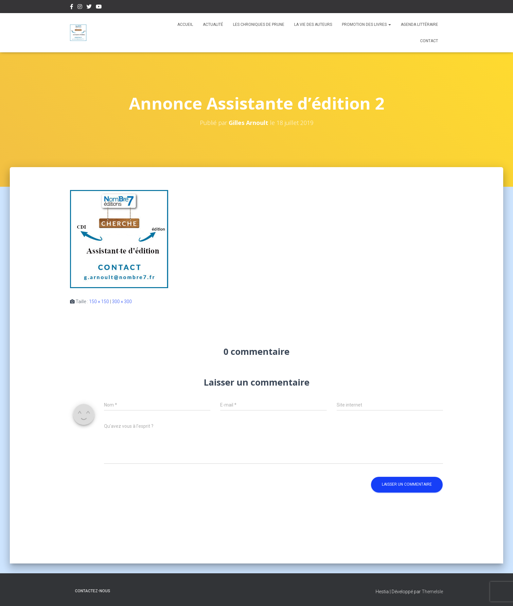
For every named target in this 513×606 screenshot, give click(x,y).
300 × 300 (122, 301)
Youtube (99, 7)
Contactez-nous (92, 591)
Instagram (80, 7)
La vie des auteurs (313, 24)
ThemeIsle (432, 591)
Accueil (185, 24)
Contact (429, 41)
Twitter (89, 7)
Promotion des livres (366, 24)
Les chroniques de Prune (258, 24)
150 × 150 (99, 301)
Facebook (71, 7)
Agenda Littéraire (419, 24)
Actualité (213, 24)
